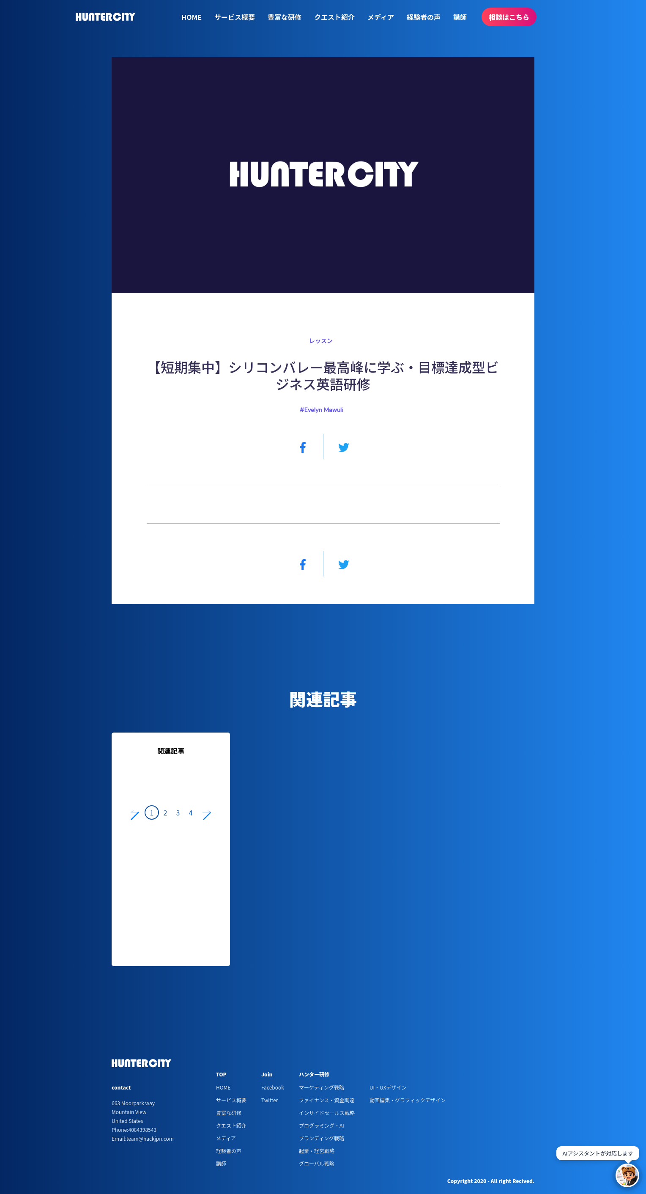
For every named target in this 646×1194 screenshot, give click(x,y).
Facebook (272, 1087)
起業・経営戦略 (316, 1150)
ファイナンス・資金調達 (327, 1099)
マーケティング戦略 (321, 1087)
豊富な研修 (284, 17)
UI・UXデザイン (388, 1087)
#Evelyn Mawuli (321, 410)
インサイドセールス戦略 (327, 1112)
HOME (191, 17)
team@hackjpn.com (150, 1138)
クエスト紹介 (334, 17)
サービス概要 (234, 17)
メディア (380, 17)
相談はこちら (509, 17)
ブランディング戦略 (321, 1138)
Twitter (269, 1099)
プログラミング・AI (321, 1125)
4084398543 (142, 1129)
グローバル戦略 (316, 1163)
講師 (460, 17)
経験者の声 (424, 17)
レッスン (321, 340)
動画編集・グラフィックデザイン (408, 1099)
